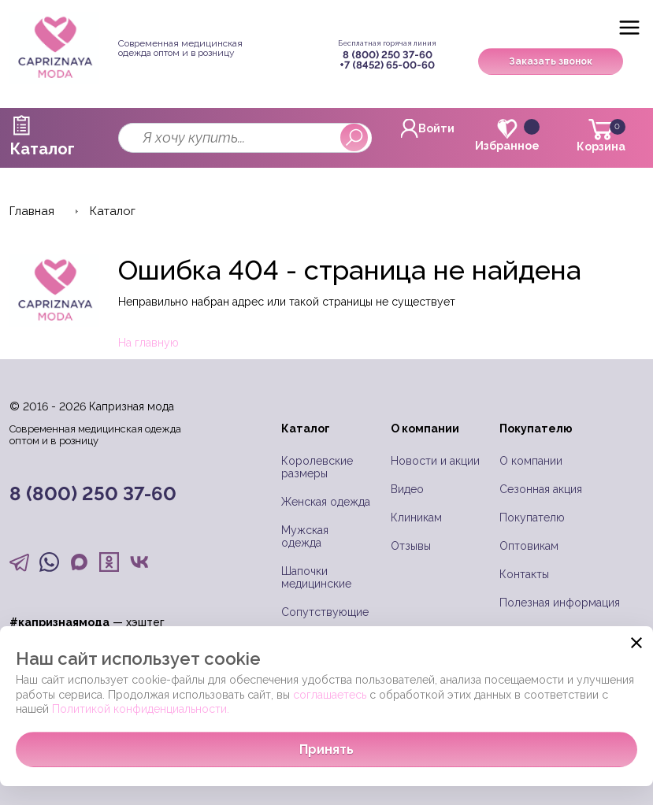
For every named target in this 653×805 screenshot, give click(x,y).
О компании (530, 460)
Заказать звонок (550, 61)
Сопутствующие (325, 612)
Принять (326, 749)
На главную (148, 342)
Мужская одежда (304, 536)
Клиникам (416, 517)
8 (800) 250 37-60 (387, 55)
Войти (428, 128)
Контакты (524, 574)
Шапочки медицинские (316, 577)
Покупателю (532, 517)
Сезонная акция (540, 489)
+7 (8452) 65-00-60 (387, 65)
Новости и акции (435, 460)
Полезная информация (559, 602)
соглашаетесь (329, 694)
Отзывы (411, 546)
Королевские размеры (317, 467)
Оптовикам (528, 546)
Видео (407, 489)
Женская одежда (325, 501)
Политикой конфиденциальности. (140, 709)
